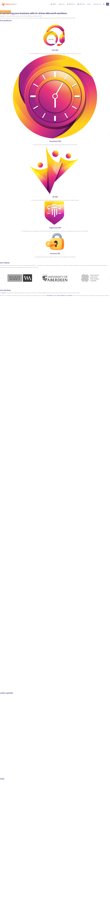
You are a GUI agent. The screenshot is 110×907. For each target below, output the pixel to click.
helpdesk (36, 53)
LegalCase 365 (55, 228)
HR (40, 200)
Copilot (50, 200)
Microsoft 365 (38, 16)
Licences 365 (55, 253)
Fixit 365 (55, 50)
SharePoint (50, 295)
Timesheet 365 (55, 141)
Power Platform (28, 16)
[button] (1, 135)
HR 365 (55, 197)
